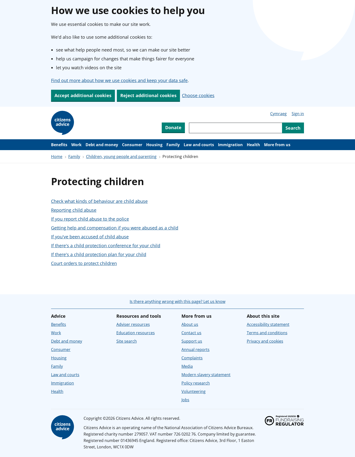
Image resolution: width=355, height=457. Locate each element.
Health (253, 144)
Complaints (192, 358)
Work (76, 144)
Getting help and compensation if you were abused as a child (114, 228)
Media (187, 366)
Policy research (195, 383)
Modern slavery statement (206, 374)
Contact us (191, 332)
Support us (191, 341)
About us (189, 324)
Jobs (185, 400)
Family (173, 144)
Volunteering (193, 391)
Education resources (135, 332)
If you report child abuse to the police (90, 219)
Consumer (132, 144)
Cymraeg (278, 113)
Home (56, 156)
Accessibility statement (268, 324)
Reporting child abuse (73, 210)
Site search (126, 341)
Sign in (298, 113)
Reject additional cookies (148, 95)
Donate (173, 127)
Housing (154, 144)
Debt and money (102, 144)
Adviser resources (133, 324)
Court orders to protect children (84, 263)
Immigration (230, 144)
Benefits (59, 144)
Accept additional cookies (82, 95)
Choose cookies (198, 95)
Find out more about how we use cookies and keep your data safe (119, 80)
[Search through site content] (235, 128)
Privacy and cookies (265, 341)
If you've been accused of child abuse (90, 237)
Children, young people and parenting (121, 156)
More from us (277, 144)
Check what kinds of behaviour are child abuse (99, 201)
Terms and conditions (267, 332)
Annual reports (195, 349)
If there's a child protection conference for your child (105, 245)
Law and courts (199, 144)
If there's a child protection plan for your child (98, 254)
